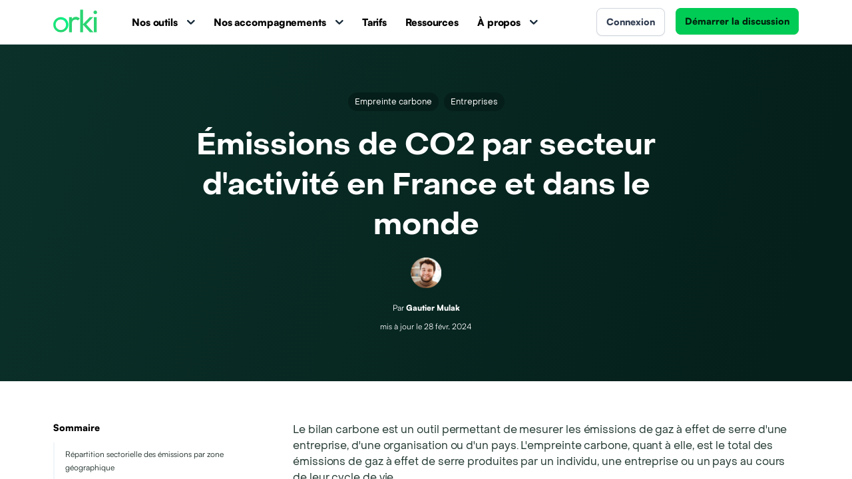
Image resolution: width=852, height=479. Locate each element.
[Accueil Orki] (75, 22)
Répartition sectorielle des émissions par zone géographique (144, 460)
